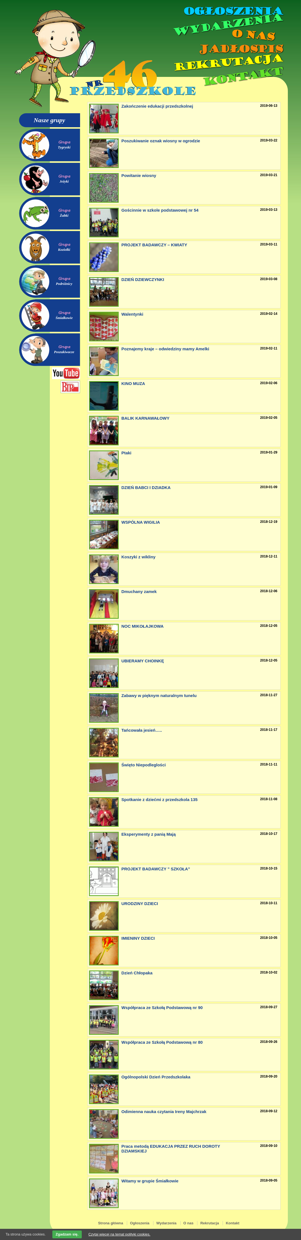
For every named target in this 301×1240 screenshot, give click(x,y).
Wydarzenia (227, 24)
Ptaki (127, 452)
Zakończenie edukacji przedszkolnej (157, 106)
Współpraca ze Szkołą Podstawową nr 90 (162, 1007)
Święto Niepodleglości (144, 764)
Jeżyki (64, 181)
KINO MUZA (133, 383)
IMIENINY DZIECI (138, 938)
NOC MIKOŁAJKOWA (143, 626)
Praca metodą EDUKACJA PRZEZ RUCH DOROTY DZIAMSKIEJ (171, 1148)
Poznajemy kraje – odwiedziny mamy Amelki (165, 348)
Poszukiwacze (64, 352)
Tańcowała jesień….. (142, 730)
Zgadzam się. (67, 1234)
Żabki (64, 216)
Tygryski (64, 147)
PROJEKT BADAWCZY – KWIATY (154, 244)
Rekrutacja (227, 62)
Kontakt (242, 76)
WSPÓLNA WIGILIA (141, 522)
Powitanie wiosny (139, 175)
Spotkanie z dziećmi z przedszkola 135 (160, 799)
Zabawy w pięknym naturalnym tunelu (159, 695)
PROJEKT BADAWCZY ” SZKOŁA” (156, 868)
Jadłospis (240, 49)
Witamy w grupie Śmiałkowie (150, 1180)
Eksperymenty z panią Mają (149, 834)
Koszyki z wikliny (139, 556)
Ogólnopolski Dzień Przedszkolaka (156, 1076)
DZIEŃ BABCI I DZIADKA (146, 487)
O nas (252, 35)
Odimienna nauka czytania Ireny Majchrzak (164, 1111)
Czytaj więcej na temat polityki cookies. (119, 1234)
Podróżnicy (64, 284)
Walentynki (132, 314)
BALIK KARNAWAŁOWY (146, 418)
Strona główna (110, 1223)
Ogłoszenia (232, 11)
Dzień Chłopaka (137, 972)
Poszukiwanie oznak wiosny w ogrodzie (161, 140)
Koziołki (64, 250)
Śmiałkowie (64, 318)
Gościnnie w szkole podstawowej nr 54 (160, 210)
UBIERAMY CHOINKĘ (143, 660)
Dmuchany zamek (139, 591)
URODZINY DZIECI (140, 903)
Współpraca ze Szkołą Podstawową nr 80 (162, 1042)
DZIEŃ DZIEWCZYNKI (143, 279)
